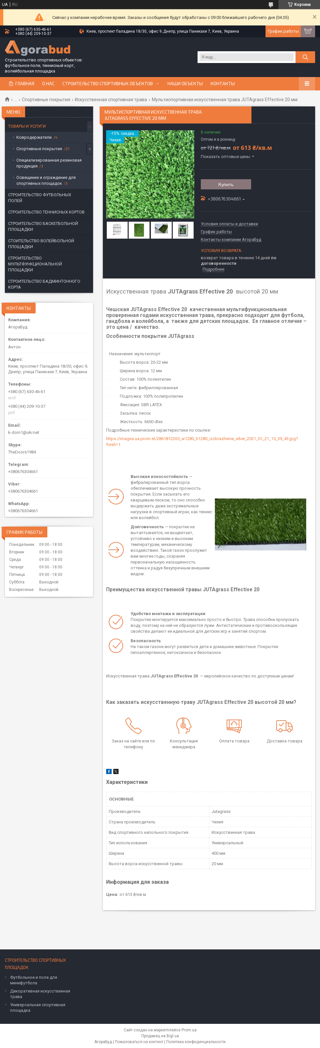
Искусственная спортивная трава (111, 99)
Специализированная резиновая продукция (49, 163)
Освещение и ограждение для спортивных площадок (46, 180)
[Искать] (305, 57)
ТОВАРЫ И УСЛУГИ (27, 126)
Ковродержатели (34, 137)
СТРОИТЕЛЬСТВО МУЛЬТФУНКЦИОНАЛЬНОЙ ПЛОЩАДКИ (35, 264)
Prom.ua (189, 1030)
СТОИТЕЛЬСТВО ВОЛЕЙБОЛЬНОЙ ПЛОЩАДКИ (41, 243)
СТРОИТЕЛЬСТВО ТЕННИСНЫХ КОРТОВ (46, 212)
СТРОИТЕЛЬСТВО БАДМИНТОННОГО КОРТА (44, 284)
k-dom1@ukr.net (23, 432)
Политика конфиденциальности (196, 1042)
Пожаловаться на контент (139, 1042)
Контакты (223, 83)
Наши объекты (185, 83)
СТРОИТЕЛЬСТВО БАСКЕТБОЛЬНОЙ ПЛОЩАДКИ (43, 226)
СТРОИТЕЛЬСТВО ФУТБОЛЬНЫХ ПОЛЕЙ (39, 197)
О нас (48, 83)
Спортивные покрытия (46, 99)
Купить (225, 184)
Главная (24, 83)
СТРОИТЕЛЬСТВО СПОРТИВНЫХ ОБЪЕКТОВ (107, 83)
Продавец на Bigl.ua (160, 1036)
